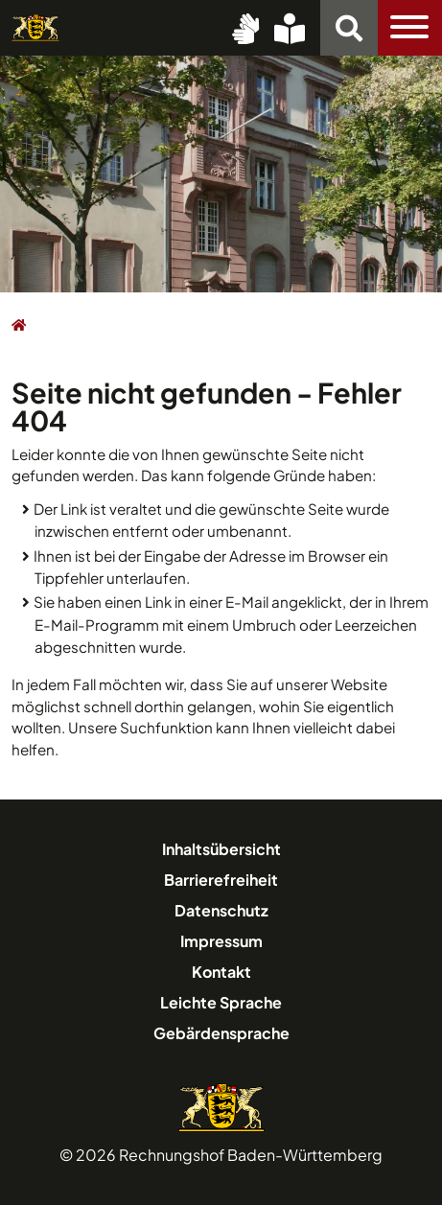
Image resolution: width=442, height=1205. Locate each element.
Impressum (221, 941)
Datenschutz (221, 910)
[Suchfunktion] (349, 28)
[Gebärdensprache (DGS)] (245, 28)
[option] (221, 172)
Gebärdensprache (221, 1033)
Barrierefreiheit (221, 879)
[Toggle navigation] (410, 28)
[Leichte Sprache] (289, 28)
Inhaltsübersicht (221, 849)
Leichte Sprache (221, 1002)
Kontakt (221, 972)
